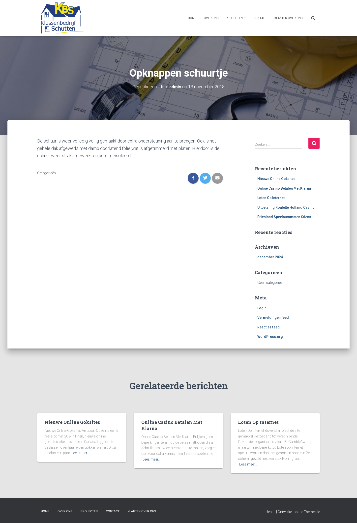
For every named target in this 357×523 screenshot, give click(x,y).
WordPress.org (270, 337)
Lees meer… (80, 453)
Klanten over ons (288, 18)
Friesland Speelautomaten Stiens (284, 217)
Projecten (236, 18)
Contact (260, 18)
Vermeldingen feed (273, 318)
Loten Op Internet (271, 198)
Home (192, 18)
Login (262, 308)
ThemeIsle (312, 512)
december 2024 (270, 257)
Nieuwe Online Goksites (276, 178)
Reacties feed (268, 327)
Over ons (211, 18)
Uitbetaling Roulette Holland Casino (286, 207)
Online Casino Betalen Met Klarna (284, 188)
